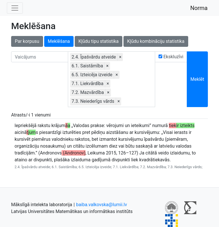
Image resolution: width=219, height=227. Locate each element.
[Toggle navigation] (15, 8)
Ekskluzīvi (171, 56)
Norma (199, 8)
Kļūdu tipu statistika (98, 41)
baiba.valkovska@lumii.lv (101, 204)
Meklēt (197, 79)
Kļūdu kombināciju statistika (155, 41)
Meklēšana (59, 41)
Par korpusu (27, 41)
